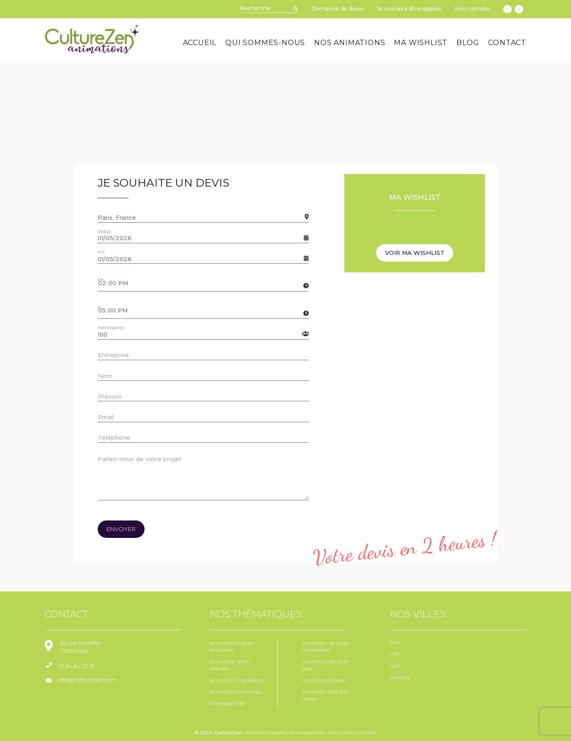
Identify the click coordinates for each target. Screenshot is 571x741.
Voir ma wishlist (415, 252)
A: (99, 307)
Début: (105, 231)
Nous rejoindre (307, 733)
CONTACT (507, 42)
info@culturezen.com (87, 680)
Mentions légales (266, 733)
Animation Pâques (324, 680)
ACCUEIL (200, 42)
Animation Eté (227, 704)
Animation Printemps (235, 692)
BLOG (467, 42)
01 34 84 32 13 (76, 666)
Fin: (101, 252)
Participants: (111, 327)
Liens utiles (341, 733)
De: (101, 279)
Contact (367, 733)
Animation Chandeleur (237, 680)
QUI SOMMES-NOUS (265, 42)
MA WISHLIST (420, 42)
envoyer (121, 529)
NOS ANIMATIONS (349, 42)
